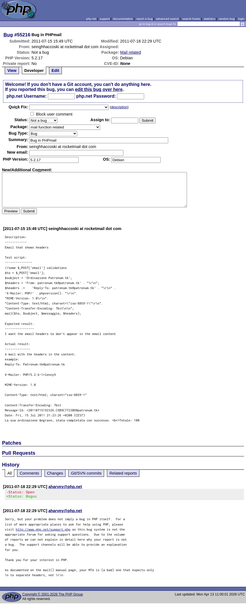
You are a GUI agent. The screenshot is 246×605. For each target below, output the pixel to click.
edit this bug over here (99, 89)
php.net (91, 18)
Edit (55, 70)
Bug (8, 34)
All (9, 473)
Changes (55, 473)
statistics (209, 18)
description (119, 107)
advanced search (167, 18)
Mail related (130, 52)
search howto (191, 18)
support (105, 18)
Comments (29, 473)
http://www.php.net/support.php (43, 531)
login (241, 18)
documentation (123, 18)
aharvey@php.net (65, 486)
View (12, 70)
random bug (227, 18)
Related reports (123, 473)
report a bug (144, 18)
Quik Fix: (18, 107)
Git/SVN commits (86, 473)
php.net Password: (96, 96)
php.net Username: (26, 96)
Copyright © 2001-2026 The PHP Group (52, 596)
